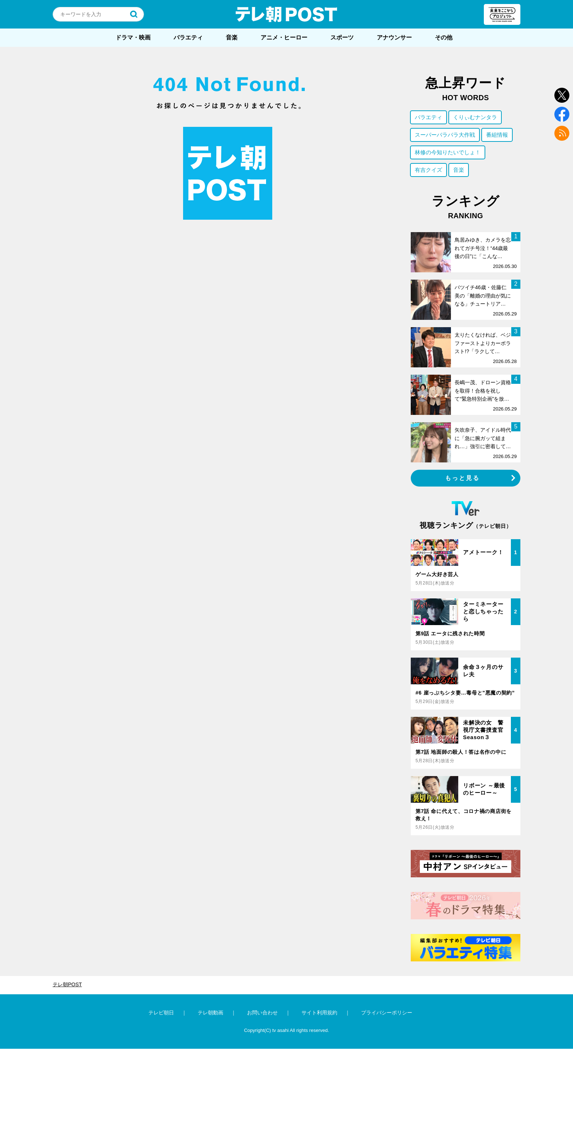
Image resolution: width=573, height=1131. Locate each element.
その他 (443, 37)
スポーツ (342, 37)
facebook (561, 114)
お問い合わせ (262, 1012)
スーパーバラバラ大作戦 (445, 135)
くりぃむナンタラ (475, 117)
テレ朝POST (286, 14)
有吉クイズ (428, 170)
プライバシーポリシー (386, 1012)
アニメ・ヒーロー (284, 37)
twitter (561, 95)
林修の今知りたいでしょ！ (448, 152)
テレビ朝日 (161, 1012)
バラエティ (188, 37)
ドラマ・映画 (133, 37)
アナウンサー (394, 37)
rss (561, 133)
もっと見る (462, 478)
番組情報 (497, 135)
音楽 (232, 37)
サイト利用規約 (319, 1012)
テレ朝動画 (210, 1012)
